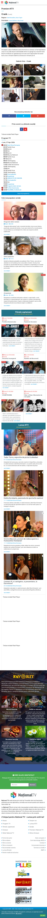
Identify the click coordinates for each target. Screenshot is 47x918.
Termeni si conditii (39, 847)
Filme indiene (6, 840)
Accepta (43, 915)
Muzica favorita (11, 709)
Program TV (6, 824)
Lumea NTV (33, 824)
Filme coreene (6, 843)
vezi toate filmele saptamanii (23, 314)
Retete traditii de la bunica (10, 852)
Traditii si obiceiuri (35, 709)
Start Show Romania (13, 145)
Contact (42, 843)
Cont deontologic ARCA (37, 840)
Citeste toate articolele (23, 759)
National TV (30, 909)
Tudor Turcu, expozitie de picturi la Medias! (21, 457)
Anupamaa (10, 176)
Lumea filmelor (7, 850)
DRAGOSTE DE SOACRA (14, 178)
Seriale (31, 827)
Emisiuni (5, 830)
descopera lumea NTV (23, 427)
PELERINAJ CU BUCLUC (14, 190)
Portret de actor (7, 838)
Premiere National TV (36, 830)
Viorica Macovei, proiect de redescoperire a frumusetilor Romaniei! (21, 540)
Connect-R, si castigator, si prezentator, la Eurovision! (20, 582)
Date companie (40, 838)
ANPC (43, 850)
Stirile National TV (8, 833)
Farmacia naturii (35, 739)
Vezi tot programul (23, 193)
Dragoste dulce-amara (14, 186)
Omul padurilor (11, 174)
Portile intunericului (13, 188)
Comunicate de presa (38, 845)
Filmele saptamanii (9, 827)
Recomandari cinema (8, 847)
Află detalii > (19, 913)
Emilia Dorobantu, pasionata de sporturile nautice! (23, 498)
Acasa (5, 820)
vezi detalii (7, 234)
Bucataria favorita (12, 739)
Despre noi (33, 820)
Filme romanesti (7, 845)
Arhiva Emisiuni (34, 833)
